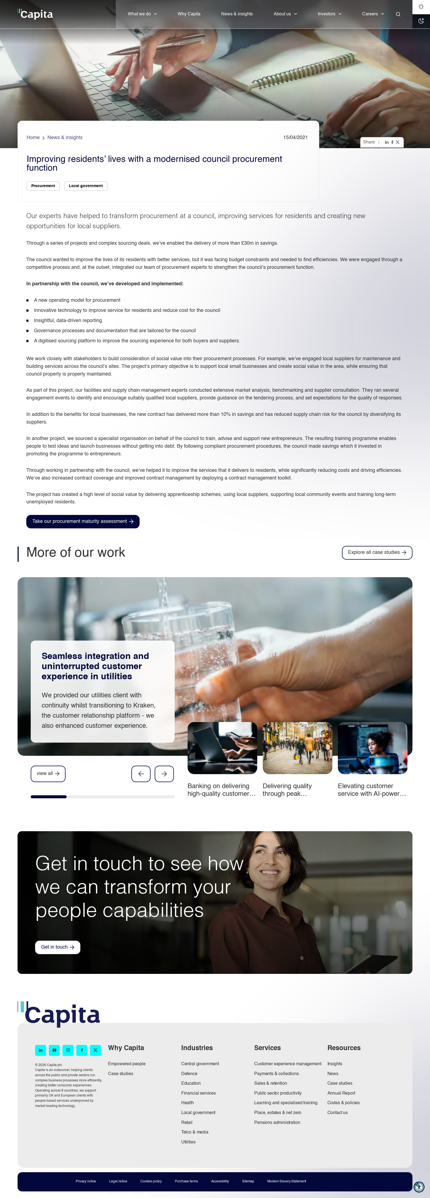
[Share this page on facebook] (392, 142)
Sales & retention (270, 1083)
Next (164, 774)
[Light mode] (421, 7)
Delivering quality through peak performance (287, 794)
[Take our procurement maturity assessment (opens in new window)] (83, 521)
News (332, 1074)
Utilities (188, 1142)
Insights (334, 1064)
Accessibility (220, 1181)
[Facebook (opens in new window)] (82, 1050)
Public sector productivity (278, 1093)
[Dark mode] (421, 21)
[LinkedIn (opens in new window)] (40, 1050)
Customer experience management (287, 1064)
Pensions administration (277, 1123)
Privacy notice (86, 1181)
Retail (187, 1123)
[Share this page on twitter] (398, 142)
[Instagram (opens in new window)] (68, 1050)
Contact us (337, 1113)
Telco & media (194, 1132)
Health (187, 1103)
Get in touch (54, 947)
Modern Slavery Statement (286, 1181)
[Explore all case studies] (377, 552)
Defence (189, 1074)
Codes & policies (343, 1103)
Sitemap (248, 1181)
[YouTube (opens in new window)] (54, 1050)
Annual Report (341, 1093)
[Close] (398, 14)
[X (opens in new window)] (95, 1050)
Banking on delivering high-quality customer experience (218, 794)
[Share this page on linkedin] (387, 142)
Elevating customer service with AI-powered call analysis (372, 794)
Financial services (198, 1093)
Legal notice (118, 1181)
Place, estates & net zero (277, 1113)
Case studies (120, 1074)
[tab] (49, 798)
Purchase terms (186, 1181)
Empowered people (126, 1064)
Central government (200, 1064)
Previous (141, 774)
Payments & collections (276, 1074)
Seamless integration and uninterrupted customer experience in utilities (95, 666)
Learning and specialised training (286, 1103)
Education (191, 1083)
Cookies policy (151, 1181)
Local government (198, 1113)
